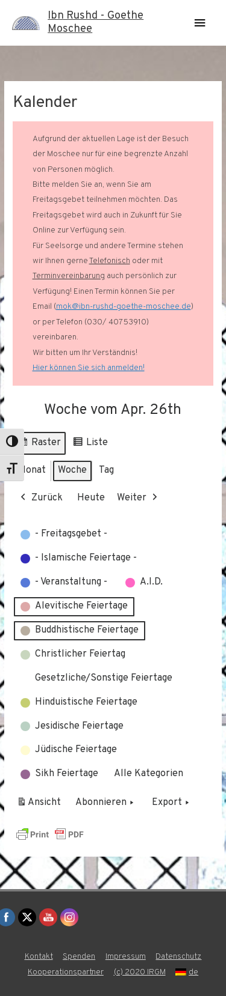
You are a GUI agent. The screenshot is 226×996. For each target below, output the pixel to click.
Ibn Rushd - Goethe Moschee (95, 22)
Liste (90, 444)
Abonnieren (105, 804)
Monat (32, 470)
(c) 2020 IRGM (140, 972)
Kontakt (39, 957)
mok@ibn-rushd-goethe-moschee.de (123, 307)
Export (172, 804)
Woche (72, 470)
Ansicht (40, 805)
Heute (91, 498)
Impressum (125, 957)
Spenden (79, 957)
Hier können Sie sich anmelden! (89, 368)
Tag (106, 470)
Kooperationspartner (66, 972)
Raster (39, 444)
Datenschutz (178, 957)
